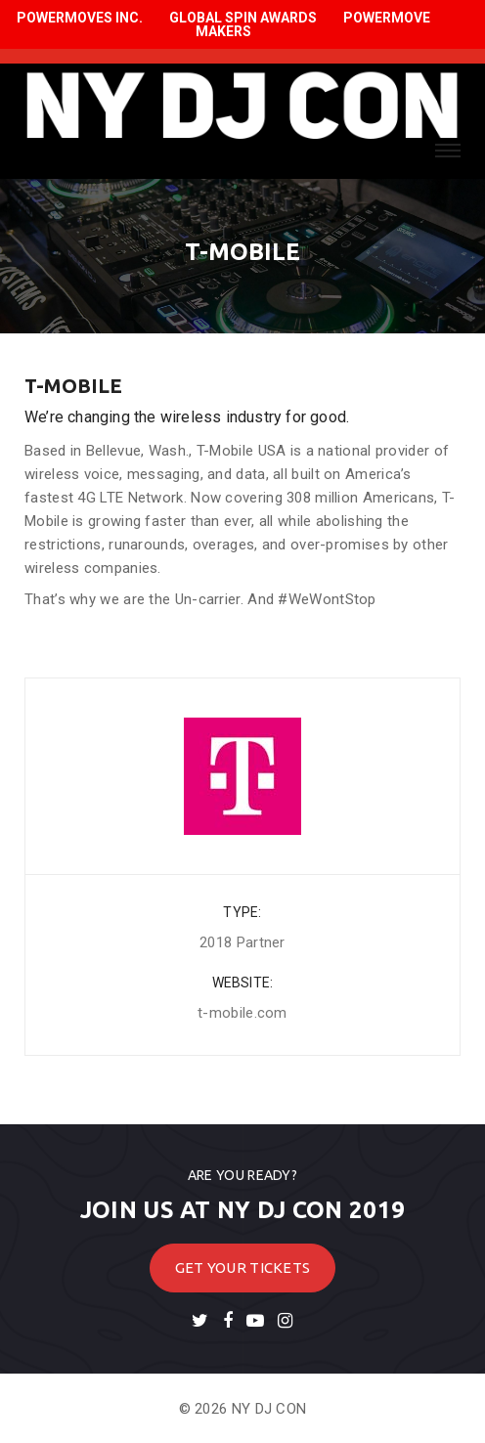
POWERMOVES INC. (80, 17)
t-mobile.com (242, 1013)
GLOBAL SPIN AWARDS (243, 17)
